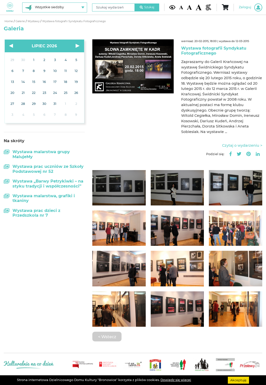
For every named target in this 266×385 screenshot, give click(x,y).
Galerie (20, 21)
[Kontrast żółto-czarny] (172, 7)
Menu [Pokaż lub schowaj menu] (9, 7)
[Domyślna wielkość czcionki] (181, 7)
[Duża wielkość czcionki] (199, 7)
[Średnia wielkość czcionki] (189, 7)
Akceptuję (238, 380)
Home (9, 21)
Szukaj (147, 7)
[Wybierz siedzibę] (54, 7)
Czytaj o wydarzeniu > (242, 145)
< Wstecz (107, 336)
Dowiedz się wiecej (175, 380)
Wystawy (33, 21)
